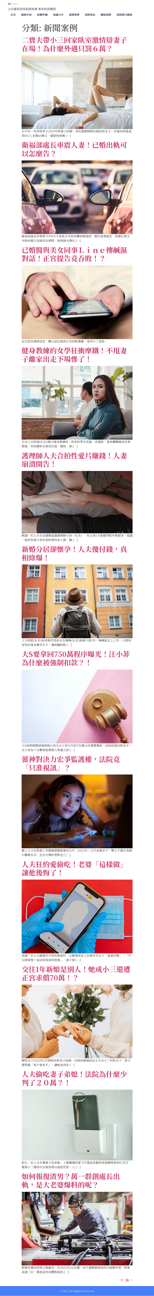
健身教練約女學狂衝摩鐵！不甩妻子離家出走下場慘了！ (74, 354)
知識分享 (58, 14)
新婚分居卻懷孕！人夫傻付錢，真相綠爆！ (74, 553)
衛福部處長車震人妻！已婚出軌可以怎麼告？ (74, 149)
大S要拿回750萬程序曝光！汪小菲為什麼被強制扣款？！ (76, 658)
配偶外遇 (42, 14)
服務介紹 (26, 14)
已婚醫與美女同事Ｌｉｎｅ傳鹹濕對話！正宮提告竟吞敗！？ (74, 254)
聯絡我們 (106, 14)
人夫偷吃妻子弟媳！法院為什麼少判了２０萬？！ (74, 1078)
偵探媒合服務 (124, 14)
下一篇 (126, 1280)
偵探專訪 (90, 14)
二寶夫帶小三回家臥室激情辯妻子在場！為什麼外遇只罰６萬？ (74, 44)
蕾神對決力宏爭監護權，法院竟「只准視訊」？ (71, 763)
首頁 (13, 14)
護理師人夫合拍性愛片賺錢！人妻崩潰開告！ (74, 459)
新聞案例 (74, 14)
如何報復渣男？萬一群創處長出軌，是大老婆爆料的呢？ (71, 1180)
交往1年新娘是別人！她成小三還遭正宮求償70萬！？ (76, 973)
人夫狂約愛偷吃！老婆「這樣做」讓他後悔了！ (74, 868)
